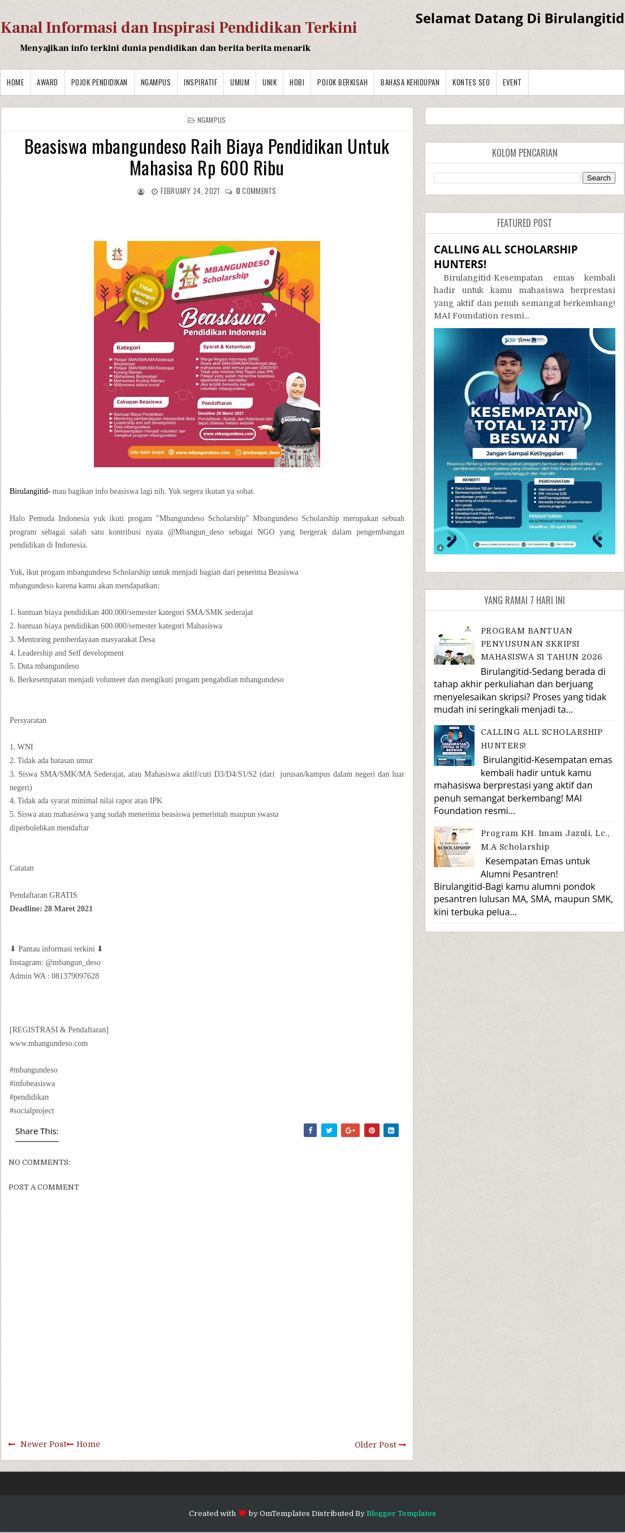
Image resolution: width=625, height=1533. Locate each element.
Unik (269, 82)
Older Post (375, 1444)
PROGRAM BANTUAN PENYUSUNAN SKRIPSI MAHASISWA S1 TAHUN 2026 (542, 644)
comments (256, 190)
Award (47, 82)
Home (15, 82)
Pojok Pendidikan (99, 82)
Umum (239, 82)
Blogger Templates (401, 1513)
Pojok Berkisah (342, 82)
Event (512, 82)
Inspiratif (200, 82)
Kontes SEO (471, 82)
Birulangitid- (31, 491)
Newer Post (43, 1444)
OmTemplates (285, 1513)
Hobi (297, 82)
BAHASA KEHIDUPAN (410, 82)
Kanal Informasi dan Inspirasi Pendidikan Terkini (179, 28)
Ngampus (156, 82)
